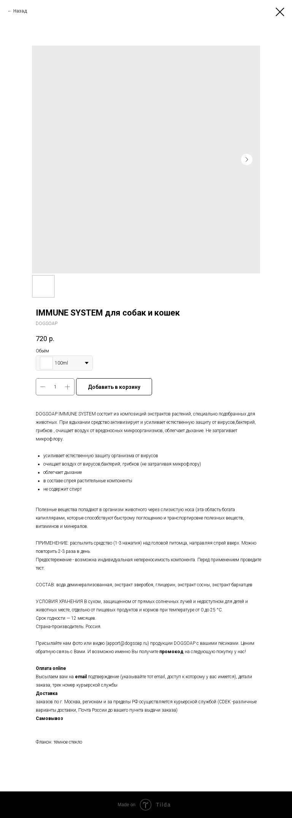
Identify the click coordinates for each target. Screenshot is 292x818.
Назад (20, 11)
